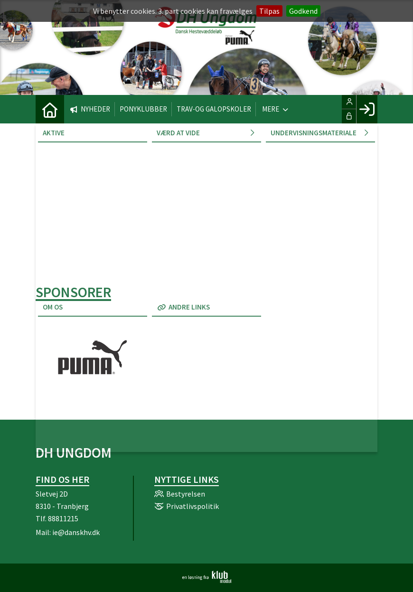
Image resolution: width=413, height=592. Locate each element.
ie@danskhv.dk (76, 532)
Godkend (303, 11)
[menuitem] (50, 109)
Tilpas (269, 11)
